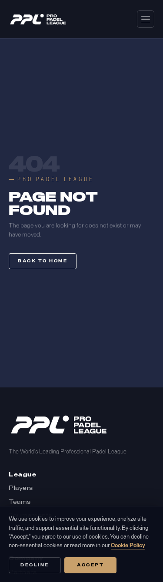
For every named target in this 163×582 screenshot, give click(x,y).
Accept (90, 565)
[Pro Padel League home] (38, 19)
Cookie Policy (128, 546)
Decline (34, 565)
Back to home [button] (42, 261)
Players (21, 488)
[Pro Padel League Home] (59, 425)
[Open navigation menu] (145, 19)
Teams (20, 502)
